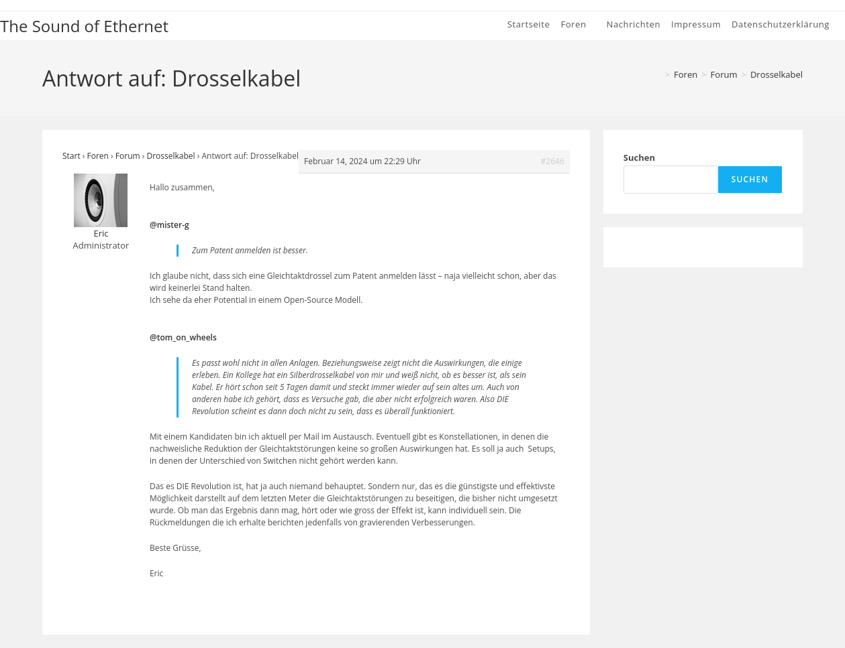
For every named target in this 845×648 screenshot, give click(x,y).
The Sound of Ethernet (84, 26)
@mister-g (169, 225)
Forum (127, 155)
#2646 (552, 161)
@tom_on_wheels (183, 337)
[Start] (656, 74)
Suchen (639, 157)
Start (71, 155)
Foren (98, 155)
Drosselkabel (776, 74)
